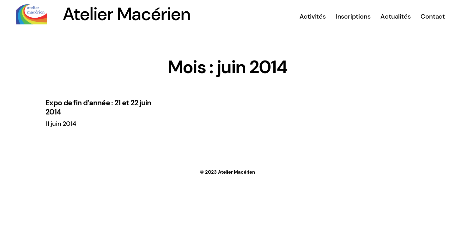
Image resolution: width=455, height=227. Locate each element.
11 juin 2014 (61, 123)
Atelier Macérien (126, 14)
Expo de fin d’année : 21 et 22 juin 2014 (98, 107)
